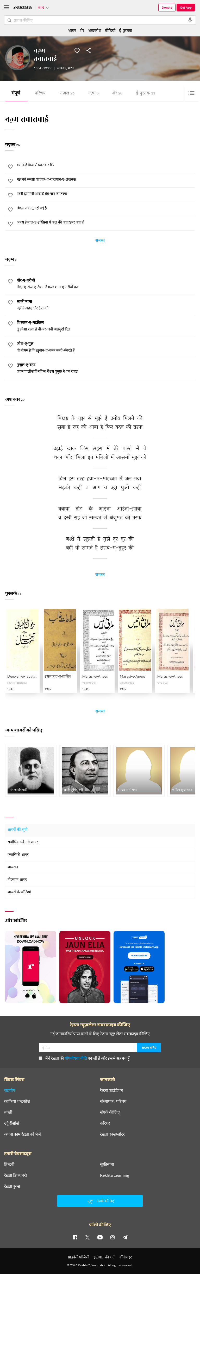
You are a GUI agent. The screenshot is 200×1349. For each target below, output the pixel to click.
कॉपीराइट (125, 1257)
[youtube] (100, 1237)
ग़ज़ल (67, 93)
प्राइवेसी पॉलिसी (78, 1257)
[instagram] (112, 1237)
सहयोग (9, 1090)
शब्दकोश (94, 30)
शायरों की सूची (18, 830)
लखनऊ (61, 68)
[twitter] (87, 1237)
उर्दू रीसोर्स (11, 1123)
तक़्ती (8, 1112)
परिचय (40, 93)
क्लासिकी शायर (18, 854)
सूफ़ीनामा (107, 1164)
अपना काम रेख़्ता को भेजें (22, 1134)
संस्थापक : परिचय (113, 1101)
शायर (72, 30)
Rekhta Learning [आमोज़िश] (114, 1175)
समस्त (100, 241)
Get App (186, 7)
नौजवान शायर (17, 879)
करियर (105, 1123)
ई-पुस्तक (145, 93)
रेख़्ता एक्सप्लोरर (112, 1134)
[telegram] (125, 1237)
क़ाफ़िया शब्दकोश (17, 1101)
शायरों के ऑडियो (19, 892)
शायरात (13, 867)
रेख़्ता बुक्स (12, 1186)
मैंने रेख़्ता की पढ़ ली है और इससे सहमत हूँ (84, 1057)
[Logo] (22, 8)
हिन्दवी (9, 1164)
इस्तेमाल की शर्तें (104, 1257)
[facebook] (75, 1237)
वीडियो (110, 30)
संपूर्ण (15, 93)
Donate (167, 7)
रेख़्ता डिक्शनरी (15, 1175)
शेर (117, 93)
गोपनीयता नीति (76, 1057)
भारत (71, 68)
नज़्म (93, 93)
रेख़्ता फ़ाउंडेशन (111, 1090)
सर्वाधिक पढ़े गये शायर (23, 842)
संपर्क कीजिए (110, 1112)
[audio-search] (190, 20)
